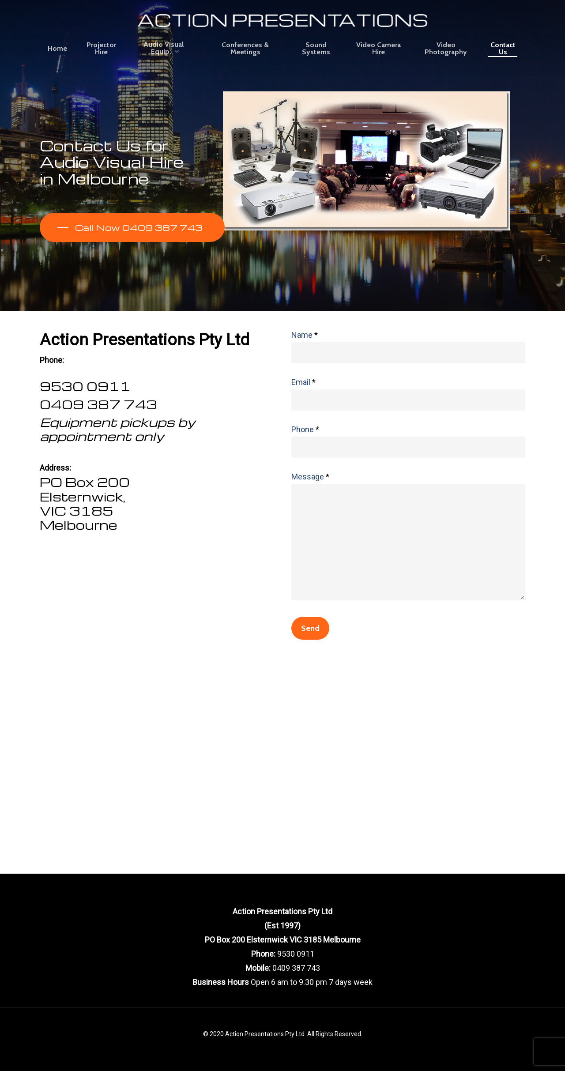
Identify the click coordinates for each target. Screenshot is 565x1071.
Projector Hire (101, 48)
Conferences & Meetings (245, 48)
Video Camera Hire (378, 48)
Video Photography (446, 48)
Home (57, 49)
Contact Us (503, 48)
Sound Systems (316, 48)
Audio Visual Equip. (163, 48)
